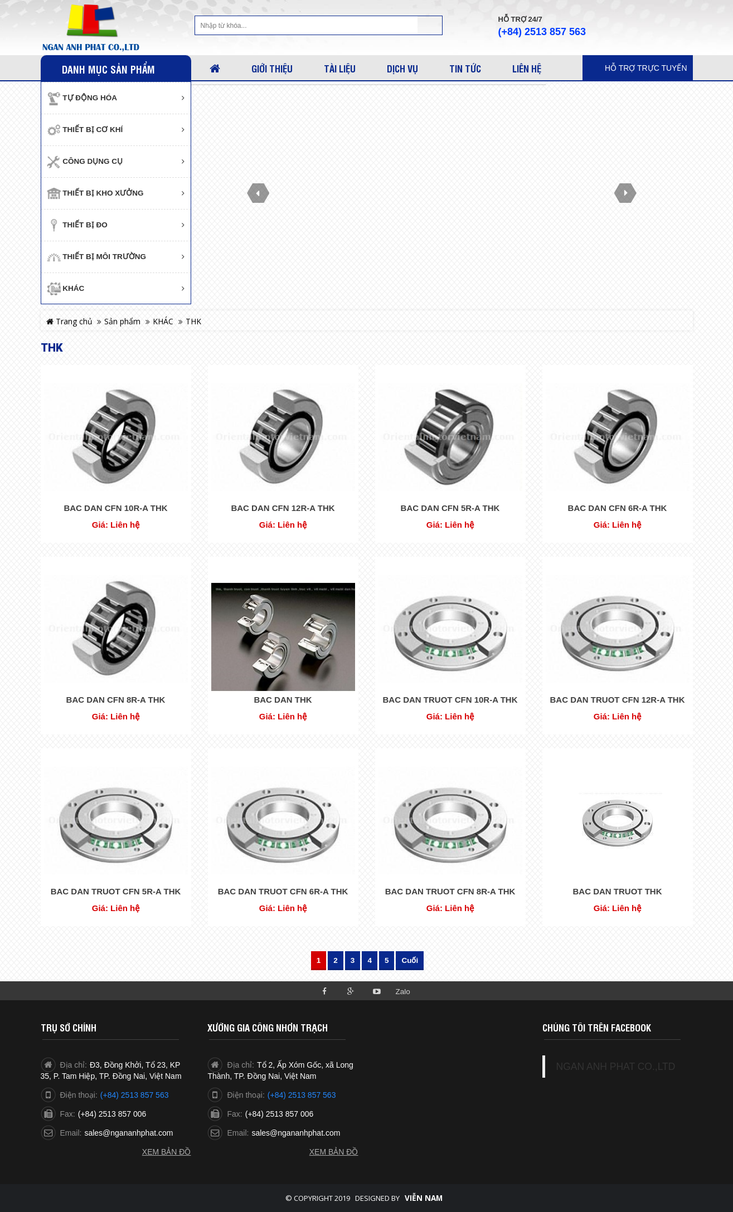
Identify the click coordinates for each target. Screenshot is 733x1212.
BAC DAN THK (283, 699)
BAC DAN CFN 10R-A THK (115, 508)
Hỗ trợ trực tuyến (646, 68)
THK (193, 321)
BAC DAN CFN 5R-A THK (450, 508)
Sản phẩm (122, 321)
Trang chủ (69, 321)
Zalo (403, 991)
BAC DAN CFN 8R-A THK (116, 699)
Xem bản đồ (166, 1151)
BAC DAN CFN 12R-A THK (282, 508)
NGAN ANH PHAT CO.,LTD (616, 1066)
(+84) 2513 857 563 (542, 31)
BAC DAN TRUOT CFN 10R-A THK (450, 699)
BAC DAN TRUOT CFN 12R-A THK (617, 699)
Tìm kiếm (430, 25)
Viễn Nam (424, 1198)
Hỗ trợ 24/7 (520, 19)
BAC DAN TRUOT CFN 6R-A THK (283, 891)
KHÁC (163, 321)
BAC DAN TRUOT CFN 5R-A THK (116, 891)
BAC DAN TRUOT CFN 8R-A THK (450, 891)
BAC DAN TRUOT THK (617, 891)
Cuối (409, 960)
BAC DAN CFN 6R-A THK (617, 508)
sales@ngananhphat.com (128, 1132)
